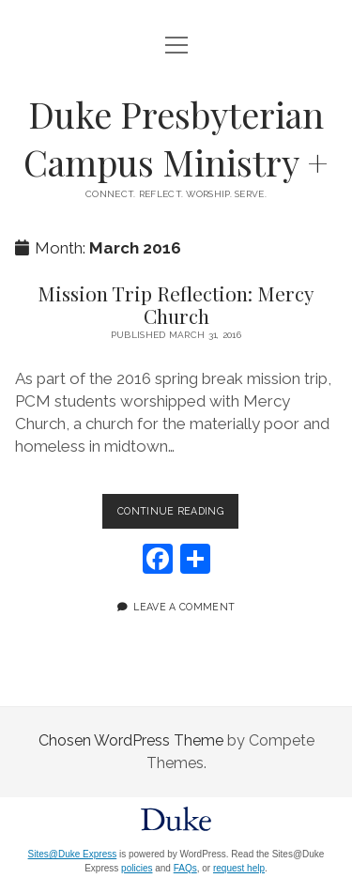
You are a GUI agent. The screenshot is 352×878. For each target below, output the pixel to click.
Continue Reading (177, 515)
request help (239, 868)
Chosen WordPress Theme (130, 740)
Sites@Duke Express (72, 854)
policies (136, 868)
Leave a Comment (184, 606)
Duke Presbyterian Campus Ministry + (176, 138)
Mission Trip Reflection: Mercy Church (176, 304)
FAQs (185, 868)
